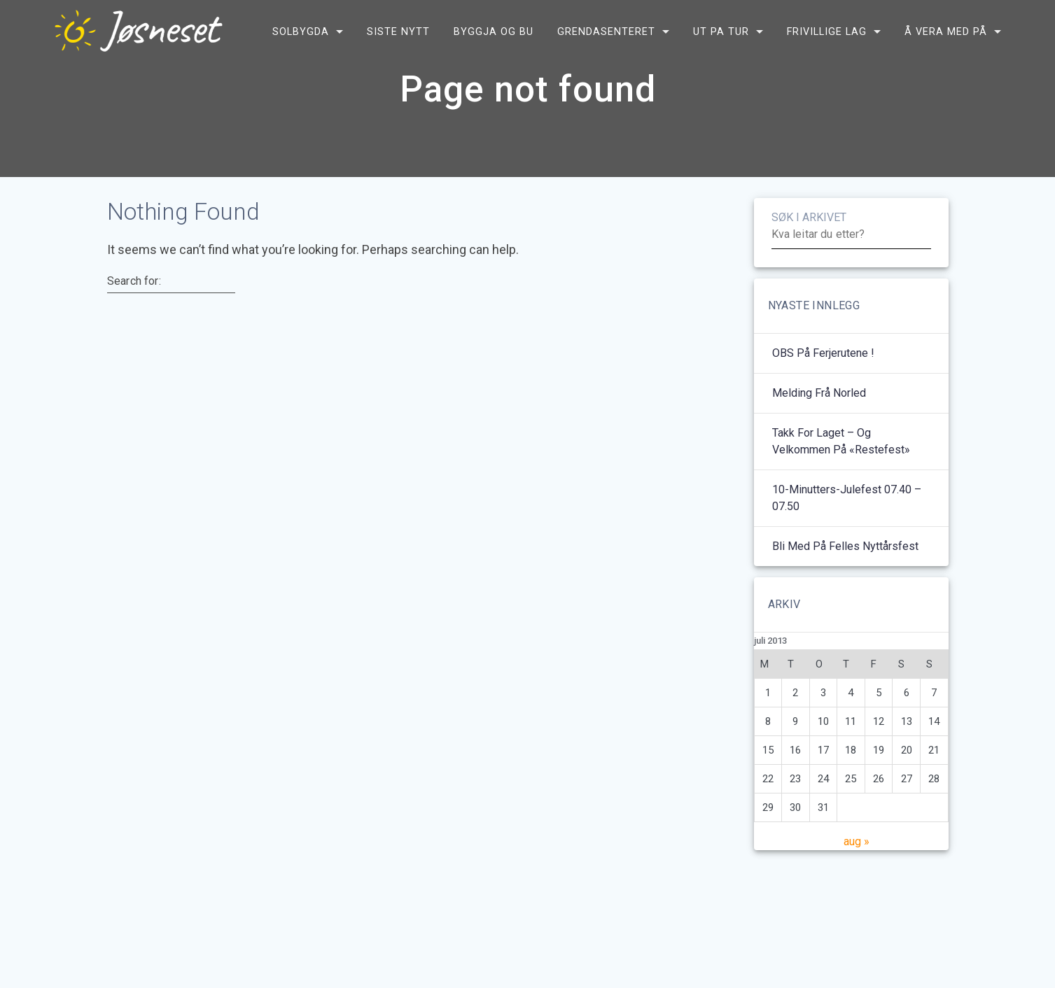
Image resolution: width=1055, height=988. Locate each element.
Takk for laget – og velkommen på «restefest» (841, 456)
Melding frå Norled (819, 407)
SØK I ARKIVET (808, 232)
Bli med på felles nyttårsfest (845, 560)
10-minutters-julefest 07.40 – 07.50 (846, 512)
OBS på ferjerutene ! (823, 367)
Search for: (134, 295)
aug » (856, 856)
